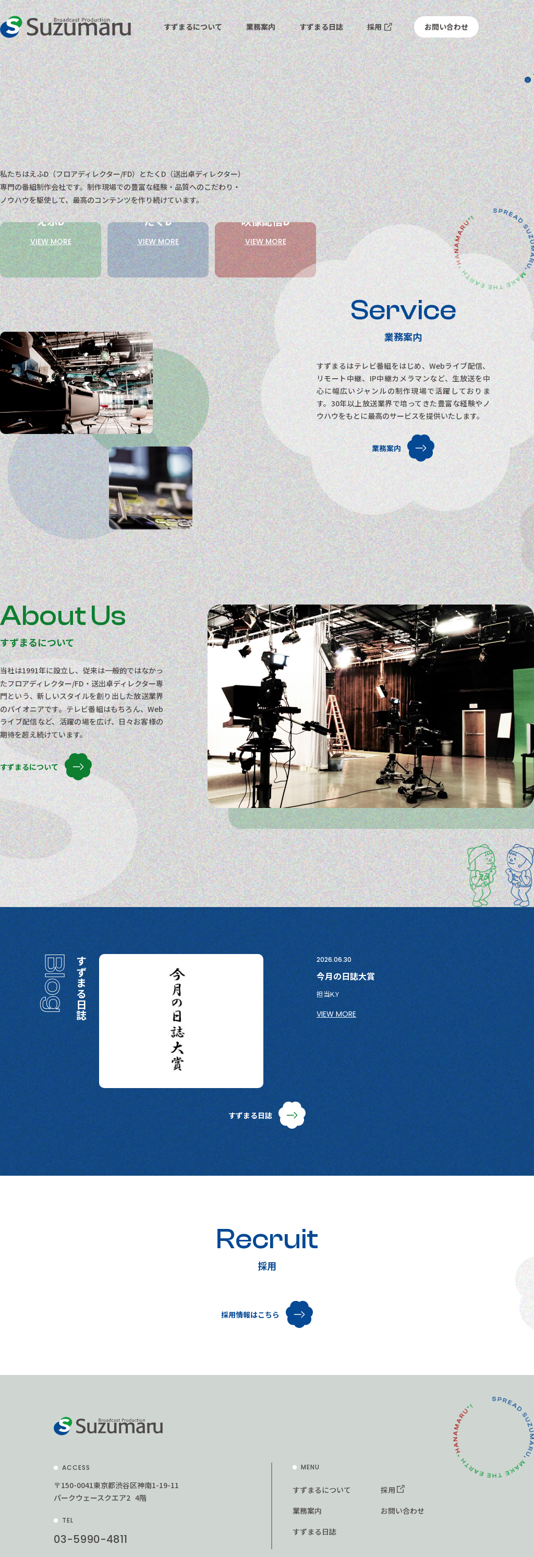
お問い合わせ (446, 26)
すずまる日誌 (321, 26)
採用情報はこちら (250, 1394)
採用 (374, 26)
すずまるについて (193, 26)
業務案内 (260, 26)
